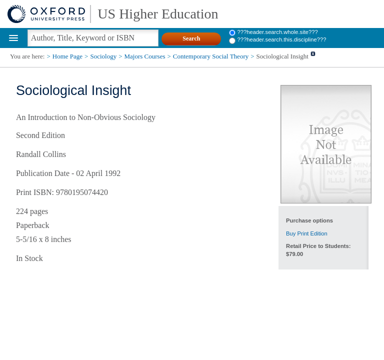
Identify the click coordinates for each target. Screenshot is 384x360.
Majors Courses (145, 56)
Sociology (103, 56)
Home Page (67, 56)
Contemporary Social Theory (210, 56)
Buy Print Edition (307, 233)
